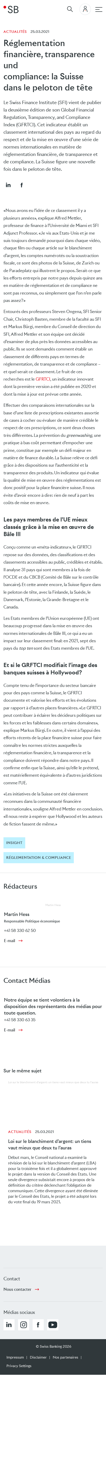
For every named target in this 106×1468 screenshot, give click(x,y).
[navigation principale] (99, 9)
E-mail (9, 940)
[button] (8, 184)
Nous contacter (17, 1289)
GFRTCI (43, 379)
